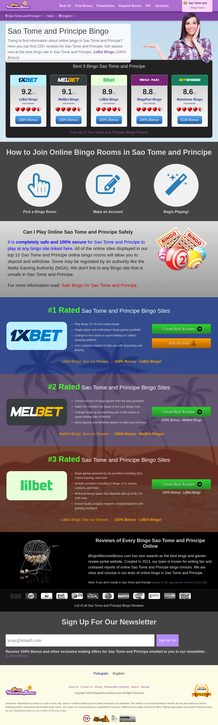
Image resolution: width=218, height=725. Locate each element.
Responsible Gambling (117, 687)
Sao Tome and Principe (24, 16)
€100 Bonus (190, 120)
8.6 (188, 92)
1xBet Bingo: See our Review (84, 361)
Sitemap (144, 687)
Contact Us (86, 687)
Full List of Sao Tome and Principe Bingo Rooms (109, 132)
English (66, 16)
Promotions (106, 5)
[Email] (80, 640)
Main (50, 16)
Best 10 (65, 5)
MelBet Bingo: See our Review (83, 434)
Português (101, 673)
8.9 (107, 92)
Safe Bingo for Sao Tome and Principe (99, 285)
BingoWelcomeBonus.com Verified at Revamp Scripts (40, 710)
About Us (74, 687)
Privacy (98, 687)
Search (134, 687)
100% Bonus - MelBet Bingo (181, 420)
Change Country (197, 8)
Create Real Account (179, 329)
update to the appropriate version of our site (179, 582)
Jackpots (162, 5)
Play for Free (179, 343)
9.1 (67, 92)
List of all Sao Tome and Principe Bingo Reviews (109, 605)
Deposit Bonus (130, 5)
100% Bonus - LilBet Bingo (181, 492)
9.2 (27, 92)
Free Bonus (84, 5)
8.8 (148, 92)
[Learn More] (17, 656)
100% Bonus (28, 120)
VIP (148, 5)
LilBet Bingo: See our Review (84, 520)
